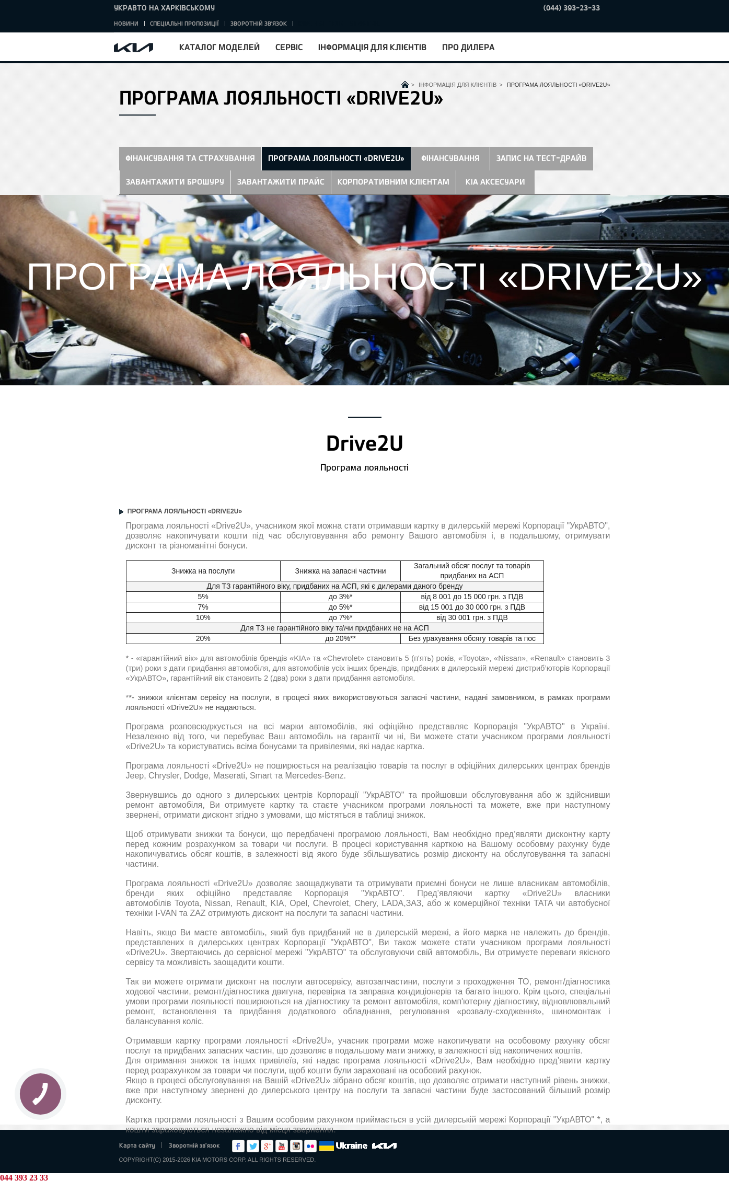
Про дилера (468, 47)
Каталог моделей (219, 47)
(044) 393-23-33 (571, 7)
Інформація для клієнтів (372, 47)
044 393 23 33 (24, 1177)
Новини (126, 23)
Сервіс (289, 47)
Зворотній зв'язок (258, 23)
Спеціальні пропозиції (184, 23)
